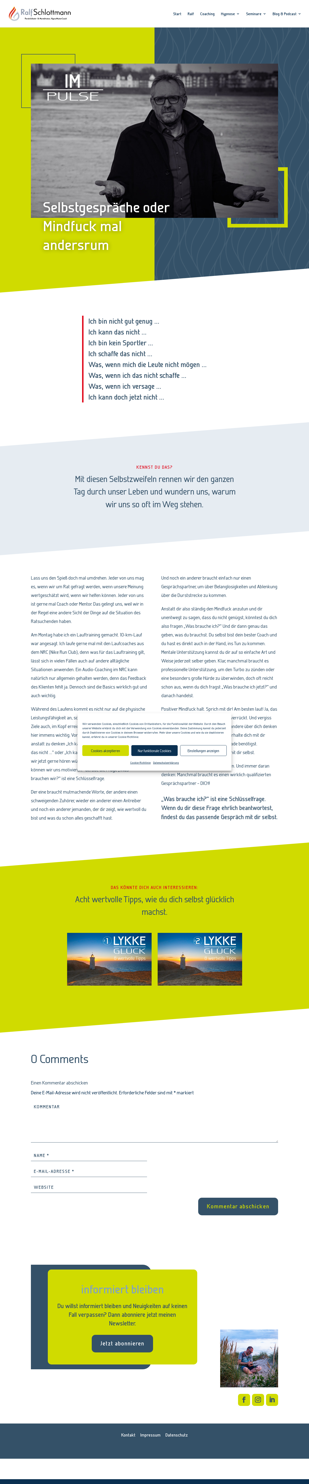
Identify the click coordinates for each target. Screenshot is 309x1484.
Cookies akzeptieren (105, 751)
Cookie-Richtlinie (140, 762)
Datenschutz (176, 1434)
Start (177, 14)
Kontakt (128, 1434)
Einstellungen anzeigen (203, 751)
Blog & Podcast (284, 14)
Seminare (253, 14)
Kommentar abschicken (238, 1206)
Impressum (150, 1434)
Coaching (207, 14)
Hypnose (228, 14)
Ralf (191, 14)
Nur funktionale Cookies (154, 751)
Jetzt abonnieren (122, 1343)
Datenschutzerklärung (166, 762)
